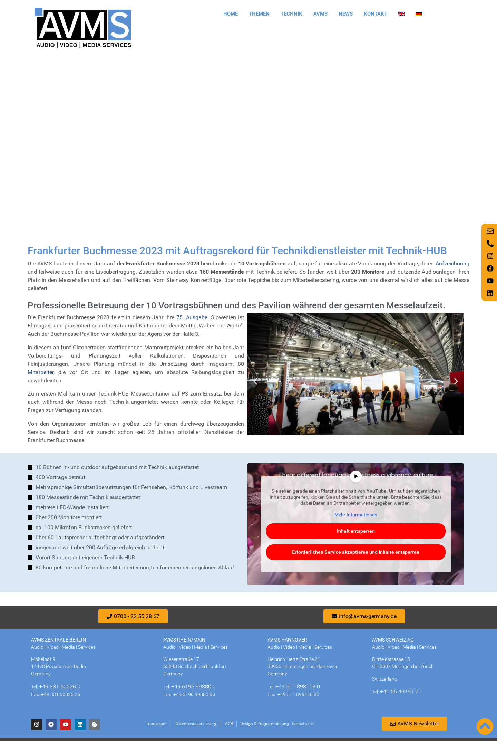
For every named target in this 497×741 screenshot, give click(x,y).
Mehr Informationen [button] (355, 514)
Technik (291, 14)
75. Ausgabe (191, 317)
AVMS (320, 14)
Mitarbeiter (40, 372)
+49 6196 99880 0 (193, 686)
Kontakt (375, 14)
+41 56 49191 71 (400, 691)
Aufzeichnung (452, 263)
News (346, 14)
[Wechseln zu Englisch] (401, 14)
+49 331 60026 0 (59, 686)
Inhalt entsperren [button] (356, 531)
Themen (259, 14)
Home (230, 14)
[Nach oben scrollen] (485, 726)
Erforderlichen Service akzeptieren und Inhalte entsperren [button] (355, 552)
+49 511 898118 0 (297, 686)
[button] (255, 381)
